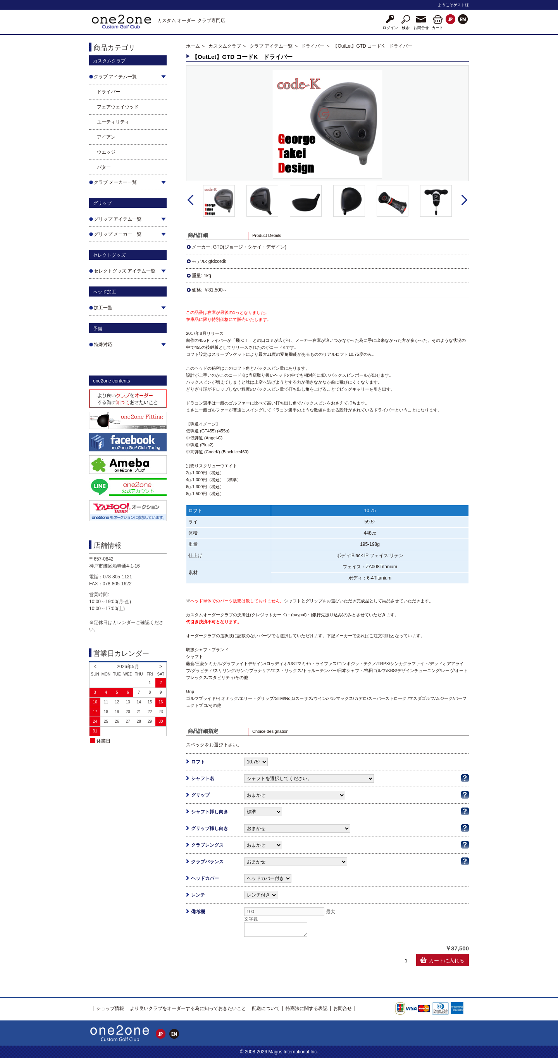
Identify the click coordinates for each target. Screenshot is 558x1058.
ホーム (193, 46)
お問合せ (342, 1008)
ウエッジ (106, 152)
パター (104, 167)
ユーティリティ (113, 122)
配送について (266, 1008)
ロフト (198, 762)
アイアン (106, 137)
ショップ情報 (110, 1008)
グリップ (200, 795)
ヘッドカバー (205, 878)
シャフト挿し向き (209, 812)
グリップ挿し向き (209, 828)
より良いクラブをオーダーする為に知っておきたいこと (188, 1008)
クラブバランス (207, 861)
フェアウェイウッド (118, 107)
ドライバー (108, 91)
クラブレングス (207, 845)
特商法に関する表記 (306, 1008)
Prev (190, 200)
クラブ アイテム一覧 (271, 46)
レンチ (198, 895)
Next (464, 200)
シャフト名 (202, 778)
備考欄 (198, 911)
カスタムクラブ (224, 46)
